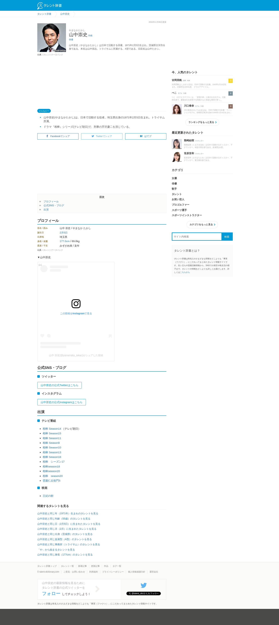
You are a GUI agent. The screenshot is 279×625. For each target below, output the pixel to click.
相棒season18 (51, 466)
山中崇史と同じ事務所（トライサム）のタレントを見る (68, 544)
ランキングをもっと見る (201, 122)
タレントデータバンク (53, 55)
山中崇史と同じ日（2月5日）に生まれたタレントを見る (68, 523)
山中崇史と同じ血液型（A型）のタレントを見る (64, 539)
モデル (180, 93)
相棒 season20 (53, 475)
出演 (46, 209)
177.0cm (65, 241)
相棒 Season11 (52, 438)
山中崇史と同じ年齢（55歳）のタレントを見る (63, 518)
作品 (106, 566)
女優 (184, 80)
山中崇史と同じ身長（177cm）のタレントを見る (65, 554)
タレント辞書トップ (47, 566)
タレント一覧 (67, 566)
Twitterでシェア (102, 136)
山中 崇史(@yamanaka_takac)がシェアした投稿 (76, 355)
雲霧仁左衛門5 (51, 480)
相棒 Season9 (51, 442)
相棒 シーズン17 (54, 461)
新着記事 (82, 566)
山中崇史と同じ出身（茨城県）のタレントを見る (65, 534)
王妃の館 (48, 495)
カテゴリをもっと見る (201, 224)
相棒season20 (51, 471)
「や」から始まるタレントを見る (56, 549)
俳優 (71, 39)
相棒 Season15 (52, 433)
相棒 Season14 (52, 428)
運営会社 (154, 572)
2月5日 (64, 232)
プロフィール (51, 201)
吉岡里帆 (177, 80)
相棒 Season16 (52, 456)
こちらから (185, 272)
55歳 (90, 35)
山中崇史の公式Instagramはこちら (61, 402)
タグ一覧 (117, 566)
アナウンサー (199, 141)
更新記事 (95, 566)
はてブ (145, 136)
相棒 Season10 (52, 447)
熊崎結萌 (189, 140)
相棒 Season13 (52, 452)
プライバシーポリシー (113, 572)
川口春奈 (189, 105)
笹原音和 (189, 153)
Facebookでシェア (58, 136)
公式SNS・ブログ (54, 205)
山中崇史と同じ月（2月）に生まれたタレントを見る (66, 528)
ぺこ (174, 92)
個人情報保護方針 (136, 572)
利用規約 (93, 572)
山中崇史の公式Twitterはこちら (59, 385)
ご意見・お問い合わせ (74, 572)
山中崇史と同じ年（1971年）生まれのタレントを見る (67, 513)
